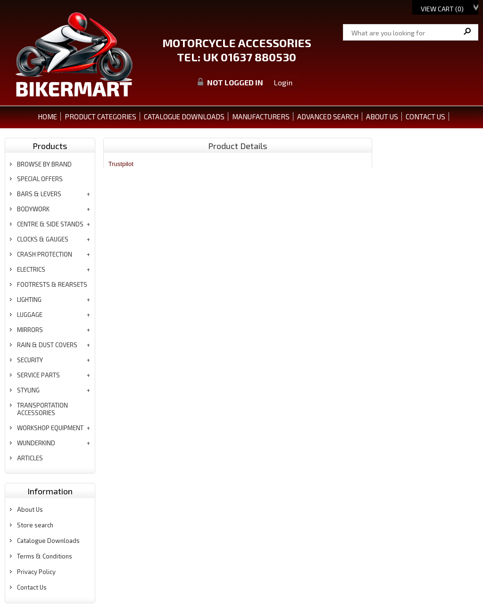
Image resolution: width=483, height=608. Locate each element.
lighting (29, 299)
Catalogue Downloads (48, 540)
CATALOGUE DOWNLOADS (184, 116)
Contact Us (32, 587)
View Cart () (442, 9)
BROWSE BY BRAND (44, 164)
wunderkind (36, 443)
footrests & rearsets (52, 284)
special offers (40, 179)
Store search (35, 525)
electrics (31, 269)
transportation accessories (42, 408)
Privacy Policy (36, 571)
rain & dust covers (47, 345)
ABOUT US (382, 116)
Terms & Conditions (44, 556)
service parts (38, 375)
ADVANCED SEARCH (327, 116)
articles (30, 458)
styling (28, 390)
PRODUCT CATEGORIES (100, 116)
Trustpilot (120, 163)
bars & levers (39, 194)
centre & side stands (50, 224)
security (30, 360)
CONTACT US (425, 116)
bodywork (33, 209)
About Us (30, 509)
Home (47, 116)
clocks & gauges (42, 239)
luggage (29, 314)
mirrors (30, 329)
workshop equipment (50, 428)
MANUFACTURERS (261, 116)
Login (283, 82)
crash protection (44, 254)
